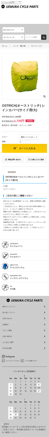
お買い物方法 (7, 322)
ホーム (4, 32)
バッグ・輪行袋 (19, 32)
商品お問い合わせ (14, 146)
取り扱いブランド (8, 299)
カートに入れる (27, 134)
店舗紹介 (5, 311)
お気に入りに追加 (37, 146)
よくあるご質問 (7, 328)
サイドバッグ (36, 32)
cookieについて (8, 434)
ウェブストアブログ (12, 347)
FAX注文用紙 (7, 334)
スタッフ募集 (7, 317)
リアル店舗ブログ (30, 347)
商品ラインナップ (8, 293)
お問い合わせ (7, 305)
